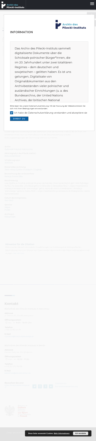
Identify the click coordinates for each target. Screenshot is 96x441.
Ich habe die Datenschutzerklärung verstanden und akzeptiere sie (50, 112)
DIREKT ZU (19, 119)
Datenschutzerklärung (39, 106)
